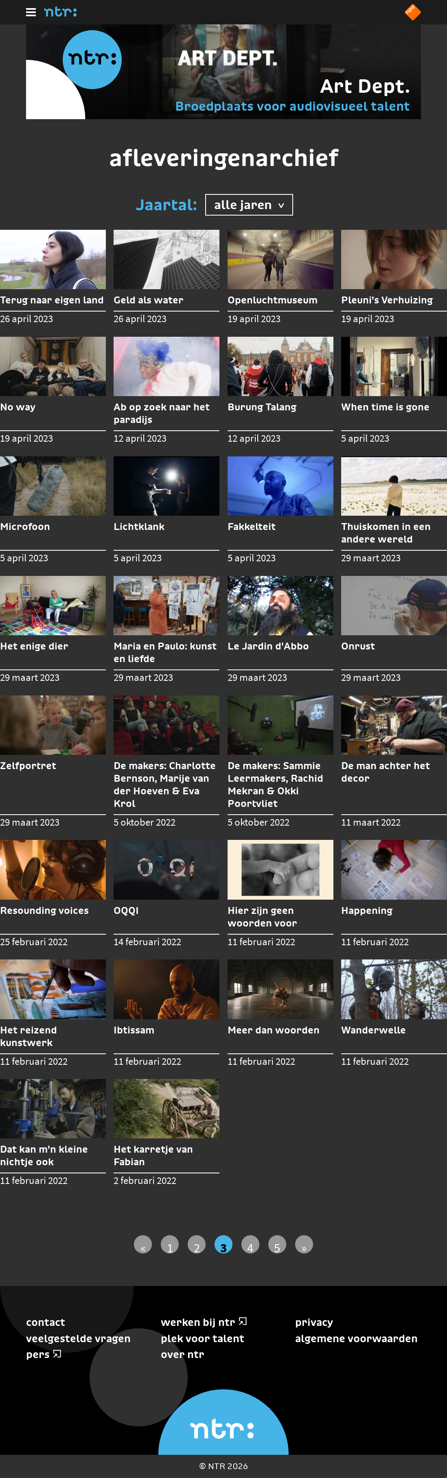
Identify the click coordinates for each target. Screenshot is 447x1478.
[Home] (60, 14)
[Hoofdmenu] (31, 12)
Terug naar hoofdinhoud (446, 1477)
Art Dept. (365, 85)
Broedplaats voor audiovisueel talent (292, 106)
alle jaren (249, 204)
